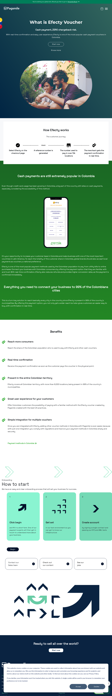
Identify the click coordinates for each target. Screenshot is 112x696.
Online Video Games (65, 693)
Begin (12, 553)
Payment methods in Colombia (22, 444)
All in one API (6, 693)
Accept (78, 686)
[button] (106, 7)
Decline (96, 686)
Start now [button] (56, 44)
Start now (56, 654)
